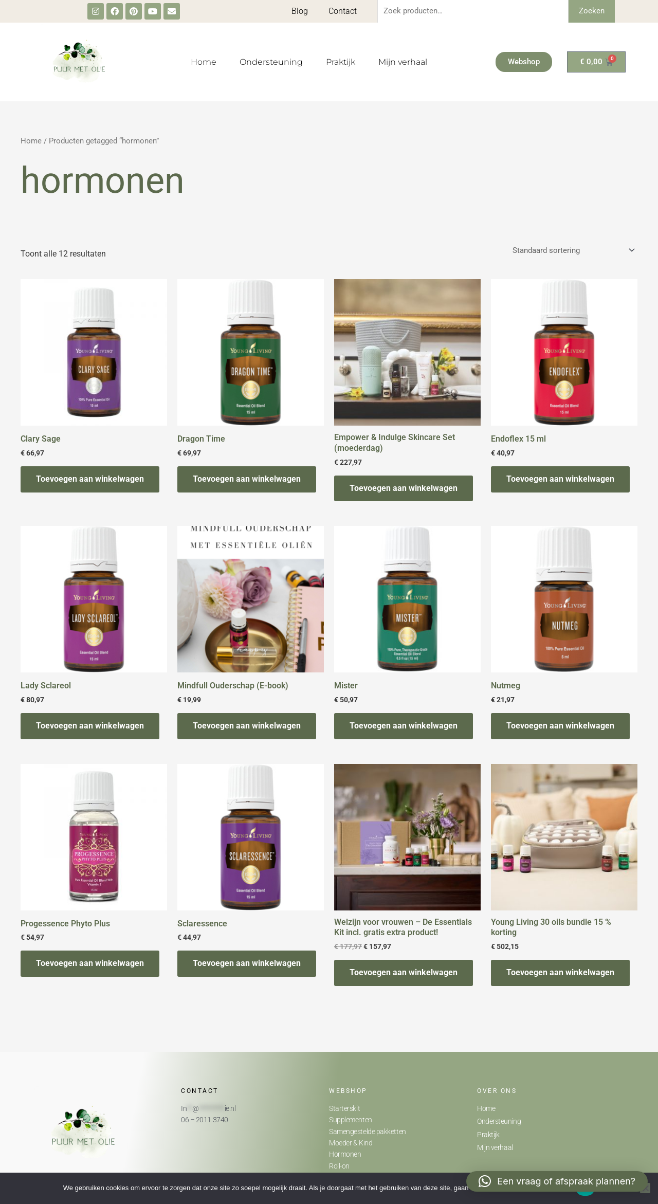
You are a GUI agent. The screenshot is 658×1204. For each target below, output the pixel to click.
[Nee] (645, 1188)
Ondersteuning (271, 62)
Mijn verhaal (402, 62)
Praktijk (340, 62)
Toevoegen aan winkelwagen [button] (90, 479)
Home (203, 62)
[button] (557, 1181)
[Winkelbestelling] (572, 250)
